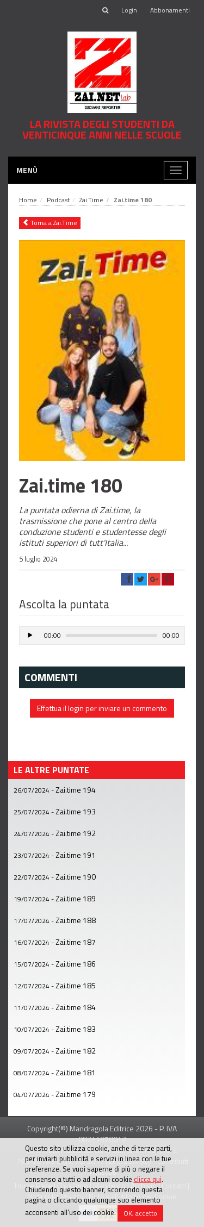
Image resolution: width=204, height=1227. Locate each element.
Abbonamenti (170, 10)
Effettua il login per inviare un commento (102, 708)
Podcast (58, 200)
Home (28, 200)
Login (129, 10)
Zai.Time (91, 200)
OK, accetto (140, 1213)
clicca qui (148, 1179)
